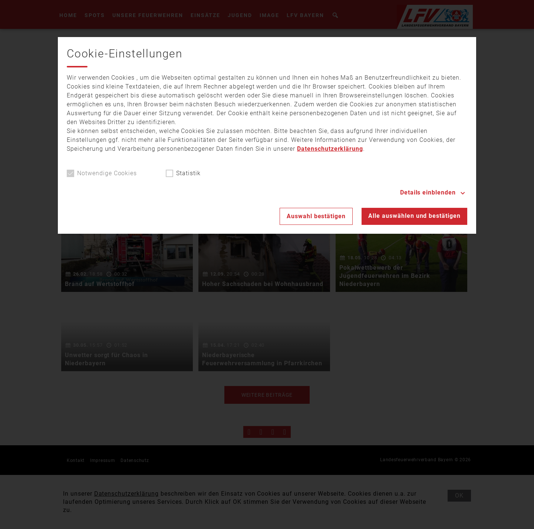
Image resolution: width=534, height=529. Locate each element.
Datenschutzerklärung (330, 148)
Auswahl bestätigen (316, 216)
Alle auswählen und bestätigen (414, 215)
